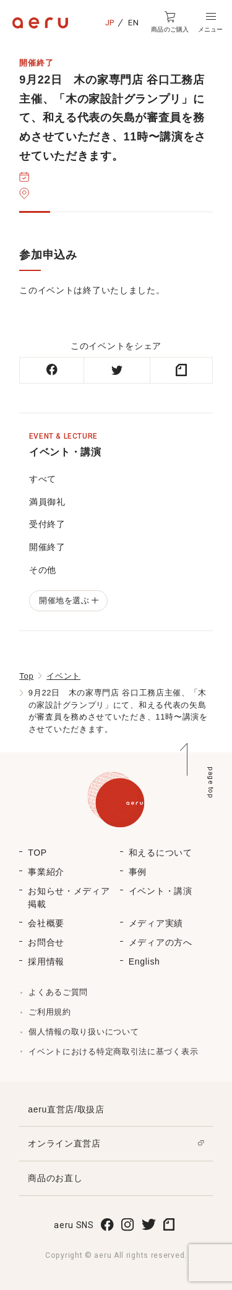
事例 (138, 872)
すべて (42, 479)
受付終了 (47, 524)
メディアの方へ (160, 942)
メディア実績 (156, 923)
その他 (42, 570)
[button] (210, 22)
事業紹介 (46, 872)
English (144, 961)
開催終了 (47, 547)
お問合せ (46, 942)
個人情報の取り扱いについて (83, 1031)
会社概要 (46, 923)
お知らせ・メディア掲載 (69, 897)
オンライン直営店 (64, 1143)
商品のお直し (55, 1178)
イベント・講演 (160, 891)
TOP (37, 853)
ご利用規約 (49, 1012)
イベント (63, 676)
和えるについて (160, 853)
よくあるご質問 (58, 992)
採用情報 (46, 961)
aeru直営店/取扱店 (66, 1109)
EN (133, 22)
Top (26, 676)
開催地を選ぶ (68, 600)
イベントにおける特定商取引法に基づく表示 (113, 1051)
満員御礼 (47, 502)
